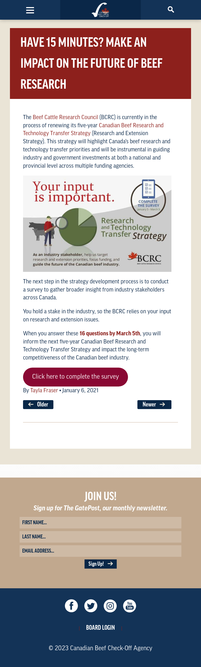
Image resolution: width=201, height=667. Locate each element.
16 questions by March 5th (110, 333)
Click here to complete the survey (75, 376)
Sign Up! (101, 564)
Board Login (100, 627)
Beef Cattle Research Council (65, 117)
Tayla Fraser (44, 390)
